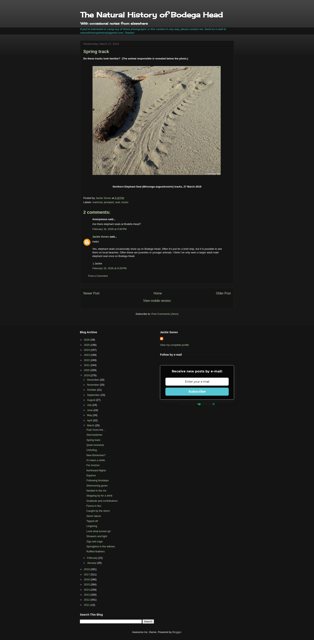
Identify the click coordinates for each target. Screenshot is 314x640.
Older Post (223, 293)
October (92, 389)
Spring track (93, 439)
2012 (87, 599)
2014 (87, 589)
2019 (87, 375)
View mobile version (157, 300)
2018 (87, 569)
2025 (87, 344)
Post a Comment (98, 275)
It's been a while (95, 460)
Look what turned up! (98, 531)
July (90, 404)
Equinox (91, 475)
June (90, 410)
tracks (124, 202)
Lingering (91, 526)
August (91, 399)
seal (117, 202)
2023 (87, 354)
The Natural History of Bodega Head (151, 14)
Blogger (176, 632)
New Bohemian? (95, 455)
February (92, 557)
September (94, 394)
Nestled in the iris (96, 490)
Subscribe (197, 391)
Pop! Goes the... (95, 429)
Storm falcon (93, 516)
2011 (87, 604)
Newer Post (91, 293)
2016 (87, 579)
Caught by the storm (98, 510)
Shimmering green (97, 485)
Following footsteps (97, 480)
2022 (87, 360)
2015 (87, 584)
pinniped (109, 202)
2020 (87, 370)
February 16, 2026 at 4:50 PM (109, 229)
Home (158, 293)
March (91, 425)
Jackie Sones (100, 236)
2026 (87, 339)
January (92, 562)
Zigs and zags (94, 541)
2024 (87, 349)
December (93, 379)
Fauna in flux (93, 505)
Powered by (197, 404)
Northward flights (96, 470)
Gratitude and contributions (102, 500)
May (90, 415)
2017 (87, 574)
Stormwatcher (94, 434)
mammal (98, 202)
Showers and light (96, 536)
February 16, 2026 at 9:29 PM (109, 268)
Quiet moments (95, 444)
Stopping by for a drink (99, 495)
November (93, 384)
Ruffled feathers (95, 551)
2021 (87, 365)
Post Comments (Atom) (164, 313)
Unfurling (91, 449)
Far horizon (93, 465)
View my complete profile (174, 344)
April (90, 420)
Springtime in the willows (100, 546)
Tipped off (92, 521)
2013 (87, 594)
